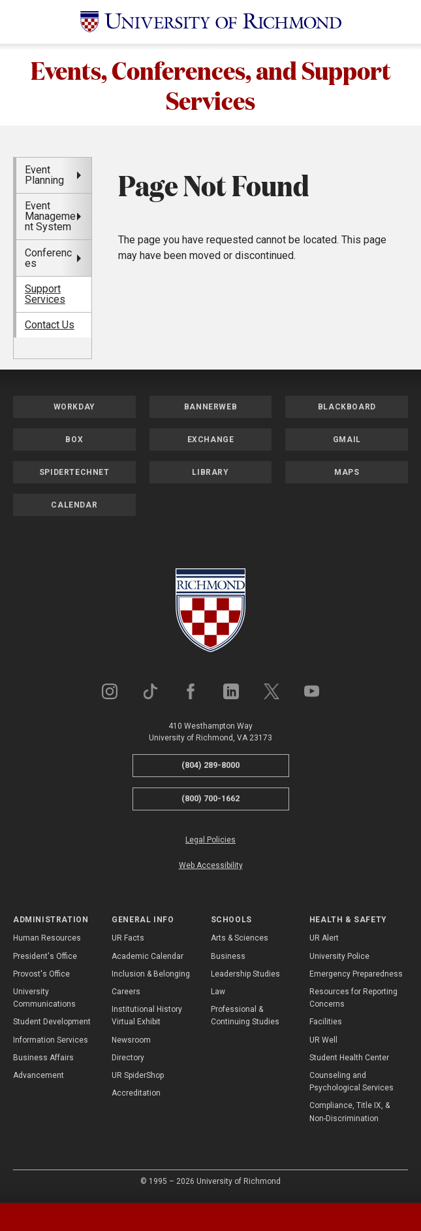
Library (210, 474)
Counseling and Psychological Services (351, 1084)
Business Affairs (43, 1059)
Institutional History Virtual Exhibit (147, 1018)
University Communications (44, 1000)
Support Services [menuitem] (45, 296)
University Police (339, 958)
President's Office (45, 958)
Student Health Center (349, 1059)
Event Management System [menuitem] (50, 218)
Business (228, 958)
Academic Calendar (147, 958)
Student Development (52, 1024)
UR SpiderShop (138, 1078)
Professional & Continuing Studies (245, 1018)
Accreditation (136, 1095)
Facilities (325, 1024)
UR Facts (128, 940)
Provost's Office (41, 976)
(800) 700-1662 (210, 801)
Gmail (347, 442)
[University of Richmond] (210, 21)
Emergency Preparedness (356, 976)
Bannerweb (210, 409)
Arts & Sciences (239, 940)
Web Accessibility (211, 868)
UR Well (323, 1042)
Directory (128, 1059)
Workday (74, 409)
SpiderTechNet (74, 474)
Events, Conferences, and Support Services (211, 85)
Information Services (50, 1042)
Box (74, 442)
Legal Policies (210, 841)
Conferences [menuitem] (48, 260)
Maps (346, 474)
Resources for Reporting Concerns (353, 1000)
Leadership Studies (245, 976)
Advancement (38, 1078)
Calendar (74, 507)
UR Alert (324, 940)
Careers (126, 994)
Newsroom (131, 1042)
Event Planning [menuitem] (44, 176)
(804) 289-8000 (210, 767)
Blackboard (347, 409)
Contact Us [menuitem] (49, 327)
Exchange (210, 442)
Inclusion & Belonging (151, 976)
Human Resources (47, 940)
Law (218, 994)
